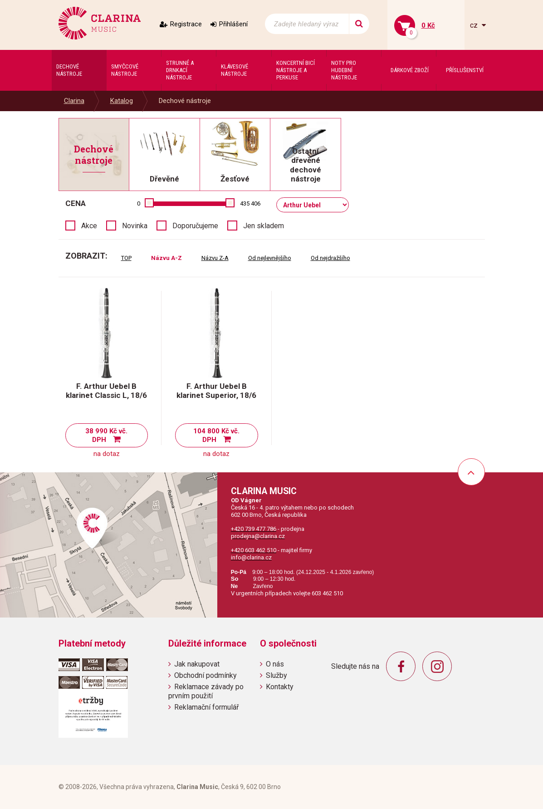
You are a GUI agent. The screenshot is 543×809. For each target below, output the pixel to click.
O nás (275, 664)
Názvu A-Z (166, 258)
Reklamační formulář (206, 707)
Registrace (186, 24)
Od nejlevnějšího (269, 258)
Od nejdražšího (330, 258)
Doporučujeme (195, 225)
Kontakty (280, 686)
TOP (126, 258)
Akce (89, 225)
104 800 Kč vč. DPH (216, 435)
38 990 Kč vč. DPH (106, 435)
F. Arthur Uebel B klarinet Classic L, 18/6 (106, 391)
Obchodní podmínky (205, 675)
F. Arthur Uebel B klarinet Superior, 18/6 (216, 391)
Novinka (134, 225)
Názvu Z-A (215, 258)
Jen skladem (263, 225)
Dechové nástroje (185, 101)
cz (474, 25)
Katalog (121, 101)
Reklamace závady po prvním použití (206, 691)
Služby (276, 675)
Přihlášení (233, 24)
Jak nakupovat (197, 664)
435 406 (250, 203)
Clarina (74, 101)
